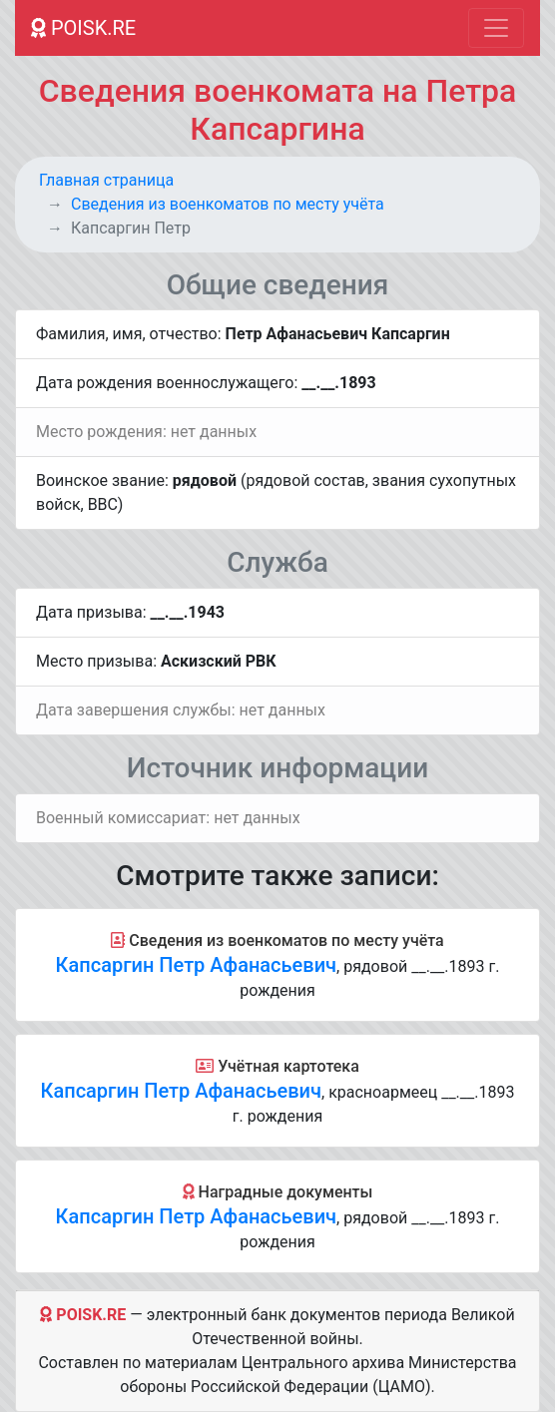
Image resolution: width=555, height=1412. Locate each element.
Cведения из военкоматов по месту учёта (227, 204)
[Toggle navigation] (496, 28)
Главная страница (106, 180)
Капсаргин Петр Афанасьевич (196, 965)
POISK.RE (83, 28)
